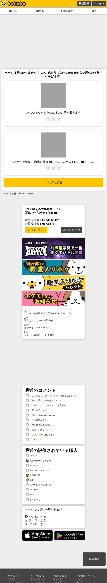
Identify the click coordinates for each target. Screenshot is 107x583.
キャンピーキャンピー (38, 470)
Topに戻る (94, 559)
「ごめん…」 (34, 439)
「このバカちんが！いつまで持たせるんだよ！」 (51, 395)
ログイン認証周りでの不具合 (53, 333)
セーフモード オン (36, 230)
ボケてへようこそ (71, 230)
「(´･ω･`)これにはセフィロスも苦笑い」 (47, 405)
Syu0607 (32, 489)
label (21, 193)
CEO (30, 480)
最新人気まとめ (37, 579)
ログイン (99, 3)
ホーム (13, 11)
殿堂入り (11, 579)
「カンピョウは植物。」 (39, 425)
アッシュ (32, 465)
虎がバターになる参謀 (38, 460)
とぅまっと (33, 499)
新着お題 (57, 579)
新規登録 (84, 3)
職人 (94, 11)
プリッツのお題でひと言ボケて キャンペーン (53, 312)
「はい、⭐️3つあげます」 (40, 434)
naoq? (30, 494)
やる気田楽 (33, 475)
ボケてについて (83, 579)
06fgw (30, 193)
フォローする (35, 520)
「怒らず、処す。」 (37, 430)
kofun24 (31, 455)
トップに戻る (53, 182)
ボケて (5, 193)
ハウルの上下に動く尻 (38, 485)
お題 (14, 193)
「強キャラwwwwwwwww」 (41, 415)
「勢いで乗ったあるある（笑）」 (44, 400)
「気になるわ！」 (36, 410)
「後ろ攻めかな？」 (37, 420)
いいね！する (35, 516)
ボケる (40, 11)
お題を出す (67, 11)
